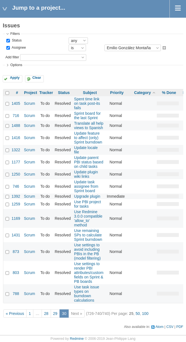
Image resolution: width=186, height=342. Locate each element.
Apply (15, 78)
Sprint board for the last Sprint (87, 115)
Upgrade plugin (87, 196)
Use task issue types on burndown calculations (86, 293)
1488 (16, 125)
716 (16, 115)
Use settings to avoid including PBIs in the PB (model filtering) (87, 251)
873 (16, 251)
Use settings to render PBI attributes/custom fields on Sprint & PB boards (89, 273)
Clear (36, 78)
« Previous (15, 313)
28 (46, 313)
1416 (16, 137)
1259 (16, 204)
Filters (15, 34)
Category (142, 92)
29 (55, 313)
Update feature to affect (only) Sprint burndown (88, 137)
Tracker (46, 92)
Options (16, 65)
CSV (170, 327)
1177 (16, 162)
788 (16, 293)
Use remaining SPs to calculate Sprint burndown (88, 235)
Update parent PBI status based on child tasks (88, 162)
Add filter (12, 57)
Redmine (76, 339)
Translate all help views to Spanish (88, 125)
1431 (16, 235)
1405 (16, 103)
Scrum (29, 103)
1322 (16, 150)
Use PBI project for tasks (87, 204)
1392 (16, 196)
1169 (16, 218)
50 (138, 313)
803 (16, 272)
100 (145, 313)
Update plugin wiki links (86, 174)
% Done (169, 92)
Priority (117, 92)
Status (16, 40)
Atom (159, 327)
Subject (90, 92)
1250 (16, 174)
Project (30, 92)
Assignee (18, 48)
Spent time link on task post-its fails (87, 103)
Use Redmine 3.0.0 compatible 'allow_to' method (88, 218)
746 (16, 186)
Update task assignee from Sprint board (86, 186)
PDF (179, 327)
